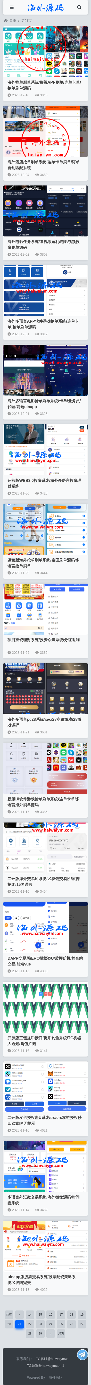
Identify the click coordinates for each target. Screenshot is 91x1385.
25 (61, 1324)
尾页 (61, 1333)
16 (50, 1314)
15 (40, 1314)
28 (29, 1333)
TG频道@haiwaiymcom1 (45, 1366)
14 (29, 1314)
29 (40, 1333)
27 (81, 1324)
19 (81, 1314)
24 (50, 1324)
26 (71, 1324)
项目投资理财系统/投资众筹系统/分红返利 (44, 640)
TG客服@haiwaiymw (51, 1359)
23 (40, 1324)
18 (71, 1314)
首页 (10, 21)
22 (29, 1324)
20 (9, 1324)
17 (61, 1314)
